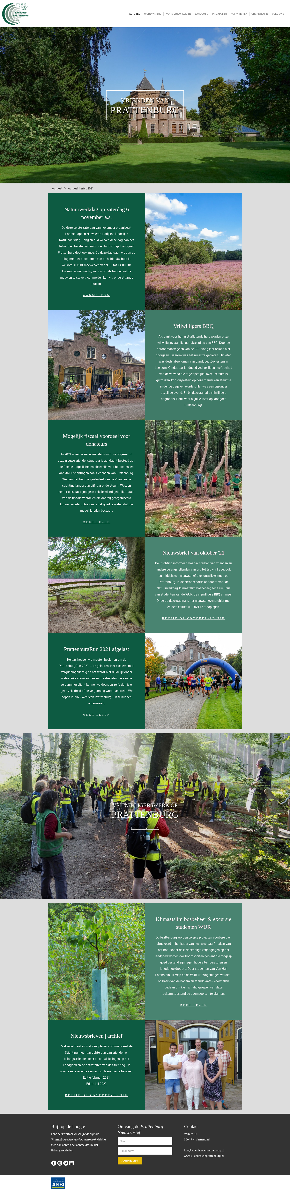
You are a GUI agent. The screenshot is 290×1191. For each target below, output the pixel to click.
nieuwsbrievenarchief (209, 600)
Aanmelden (130, 1160)
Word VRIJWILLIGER (178, 13)
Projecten (219, 13)
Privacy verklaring (62, 1150)
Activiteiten (239, 13)
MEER (152, 828)
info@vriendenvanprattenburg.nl (204, 1150)
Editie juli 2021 (96, 1084)
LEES (138, 828)
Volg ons (278, 13)
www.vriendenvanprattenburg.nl (204, 1156)
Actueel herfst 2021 (81, 188)
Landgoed (201, 13)
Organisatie (259, 13)
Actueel (134, 13)
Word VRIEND (152, 13)
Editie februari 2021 (96, 1077)
